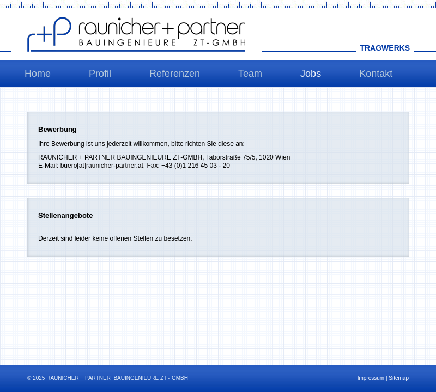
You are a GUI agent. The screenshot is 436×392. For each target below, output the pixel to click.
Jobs (310, 73)
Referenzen (174, 73)
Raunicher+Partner (136, 34)
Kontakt (375, 73)
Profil (100, 73)
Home (38, 73)
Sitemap (399, 378)
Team (250, 73)
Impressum (371, 378)
